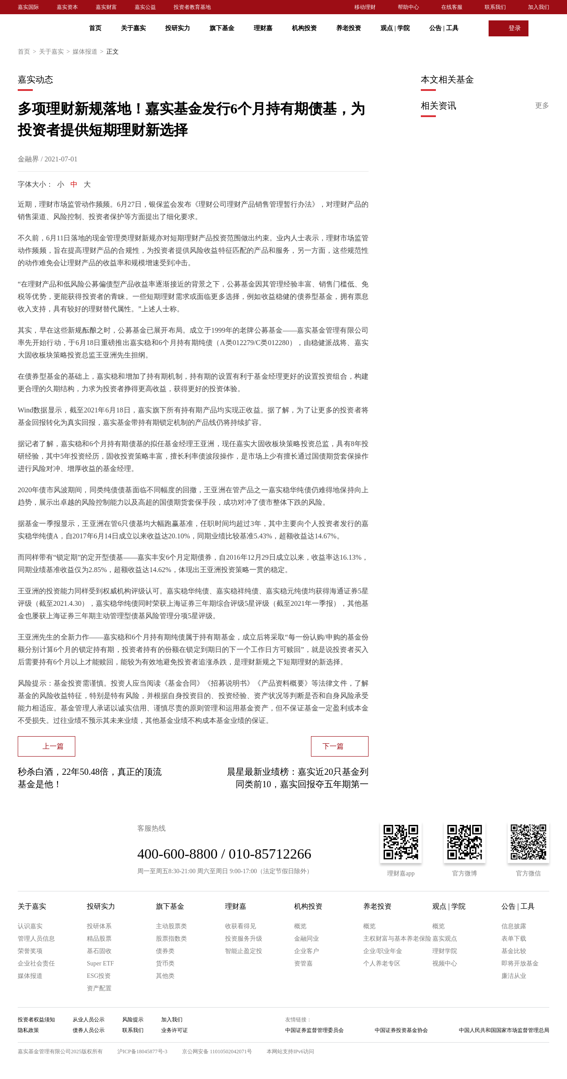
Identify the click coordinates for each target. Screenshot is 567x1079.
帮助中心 (408, 7)
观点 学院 (395, 28)
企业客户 (306, 951)
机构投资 (304, 28)
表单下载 (513, 938)
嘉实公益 (145, 7)
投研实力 (177, 28)
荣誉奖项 (30, 951)
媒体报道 (89, 51)
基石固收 (99, 951)
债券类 (165, 951)
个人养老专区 (381, 963)
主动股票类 (171, 926)
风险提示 (133, 1019)
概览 (300, 926)
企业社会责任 (36, 963)
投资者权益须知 (36, 1019)
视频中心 (444, 963)
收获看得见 (240, 926)
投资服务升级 (243, 938)
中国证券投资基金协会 (401, 1030)
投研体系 (99, 926)
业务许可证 (174, 1030)
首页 (95, 28)
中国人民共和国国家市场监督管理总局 (504, 1030)
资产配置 (99, 988)
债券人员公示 (89, 1030)
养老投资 (348, 28)
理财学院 (444, 951)
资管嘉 (303, 963)
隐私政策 (28, 1030)
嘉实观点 (444, 938)
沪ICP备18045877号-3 (142, 1051)
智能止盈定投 (243, 951)
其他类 (165, 976)
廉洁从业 (513, 976)
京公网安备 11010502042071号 (217, 1051)
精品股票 (99, 938)
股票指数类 (171, 938)
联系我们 (495, 7)
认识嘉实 (30, 926)
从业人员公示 (89, 1019)
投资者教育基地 (192, 7)
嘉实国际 (28, 7)
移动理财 (365, 7)
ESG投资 (99, 976)
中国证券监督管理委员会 (314, 1030)
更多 (542, 105)
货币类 (165, 963)
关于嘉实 (133, 28)
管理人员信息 (36, 938)
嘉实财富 (106, 7)
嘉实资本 (67, 7)
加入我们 (538, 7)
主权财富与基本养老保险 (397, 938)
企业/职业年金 (382, 951)
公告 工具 (443, 28)
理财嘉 (263, 28)
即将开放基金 (520, 963)
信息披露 (513, 926)
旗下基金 (222, 28)
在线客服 (451, 7)
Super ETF (100, 963)
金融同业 (306, 938)
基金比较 (513, 951)
